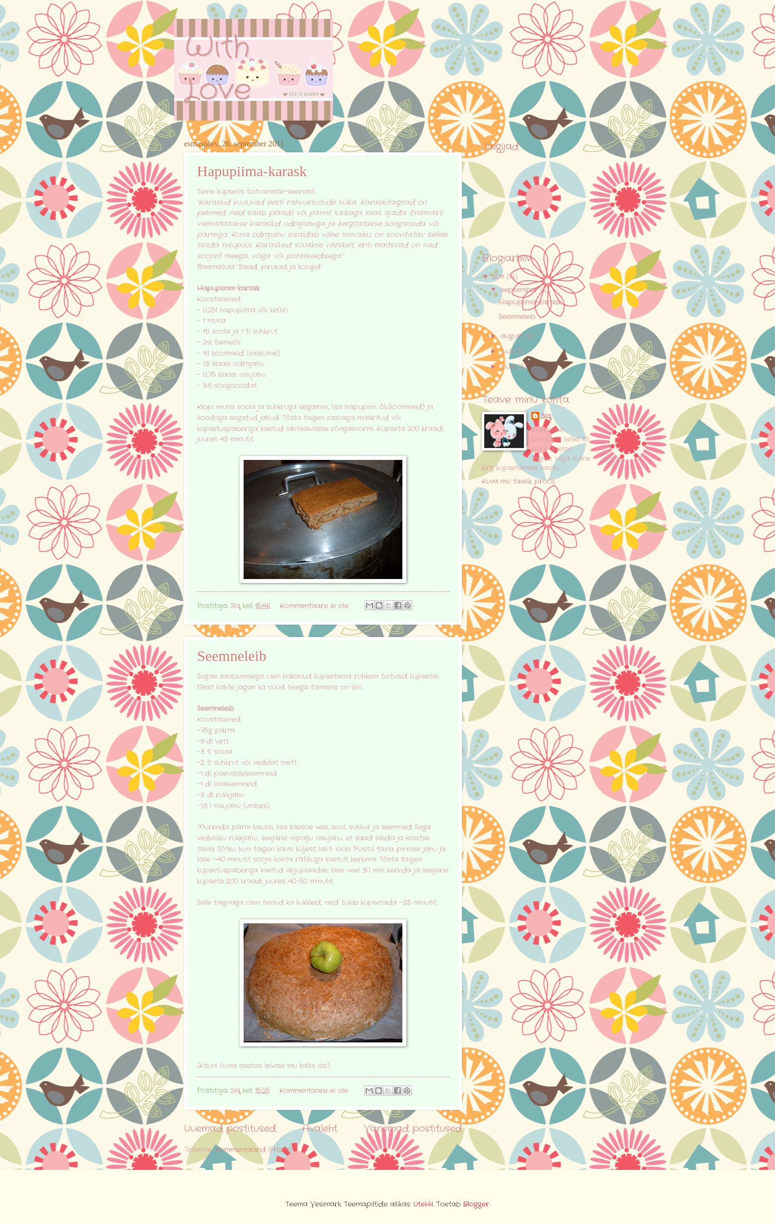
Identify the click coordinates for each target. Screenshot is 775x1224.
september (520, 290)
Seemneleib (231, 655)
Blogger (476, 1204)
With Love (217, 69)
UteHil (423, 1204)
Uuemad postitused (230, 1129)
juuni (509, 367)
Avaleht (319, 1129)
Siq (546, 416)
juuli (508, 351)
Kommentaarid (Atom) (253, 1150)
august (513, 336)
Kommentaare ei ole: (316, 606)
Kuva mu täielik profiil (518, 481)
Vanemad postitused (413, 1129)
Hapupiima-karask (252, 171)
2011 (499, 277)
